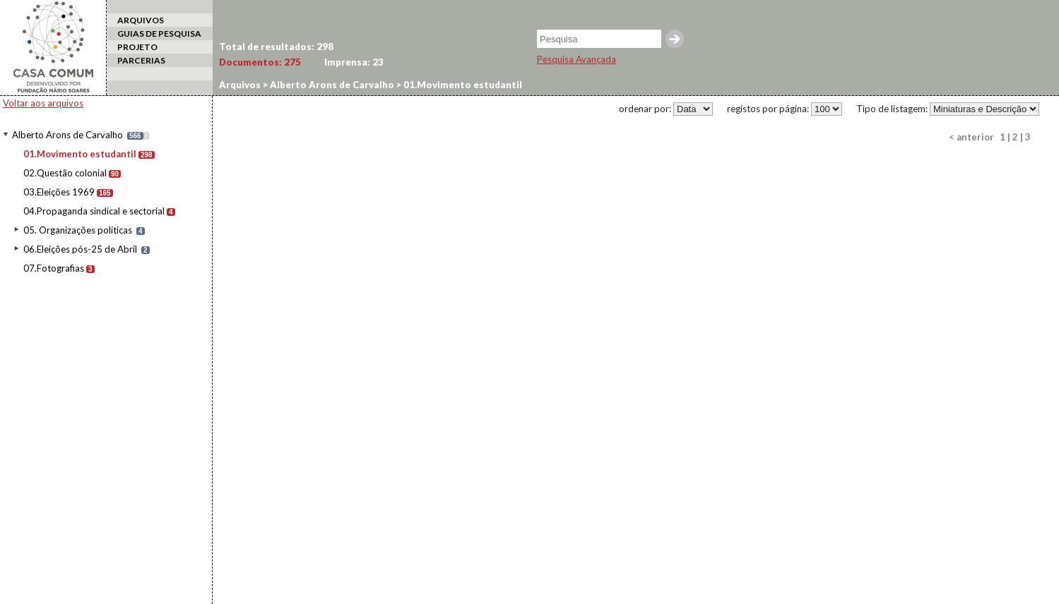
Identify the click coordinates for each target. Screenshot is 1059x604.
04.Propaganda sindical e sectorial (94, 211)
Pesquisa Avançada (576, 59)
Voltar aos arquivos (43, 103)
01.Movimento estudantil (79, 153)
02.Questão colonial (65, 173)
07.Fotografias (53, 268)
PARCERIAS (141, 60)
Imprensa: (354, 62)
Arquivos (240, 84)
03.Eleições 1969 (59, 192)
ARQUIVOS (140, 20)
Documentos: (260, 62)
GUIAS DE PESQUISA (159, 33)
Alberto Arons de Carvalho (67, 134)
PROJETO (137, 47)
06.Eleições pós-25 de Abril (80, 249)
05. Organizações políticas (77, 230)
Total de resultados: (276, 46)
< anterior (971, 137)
